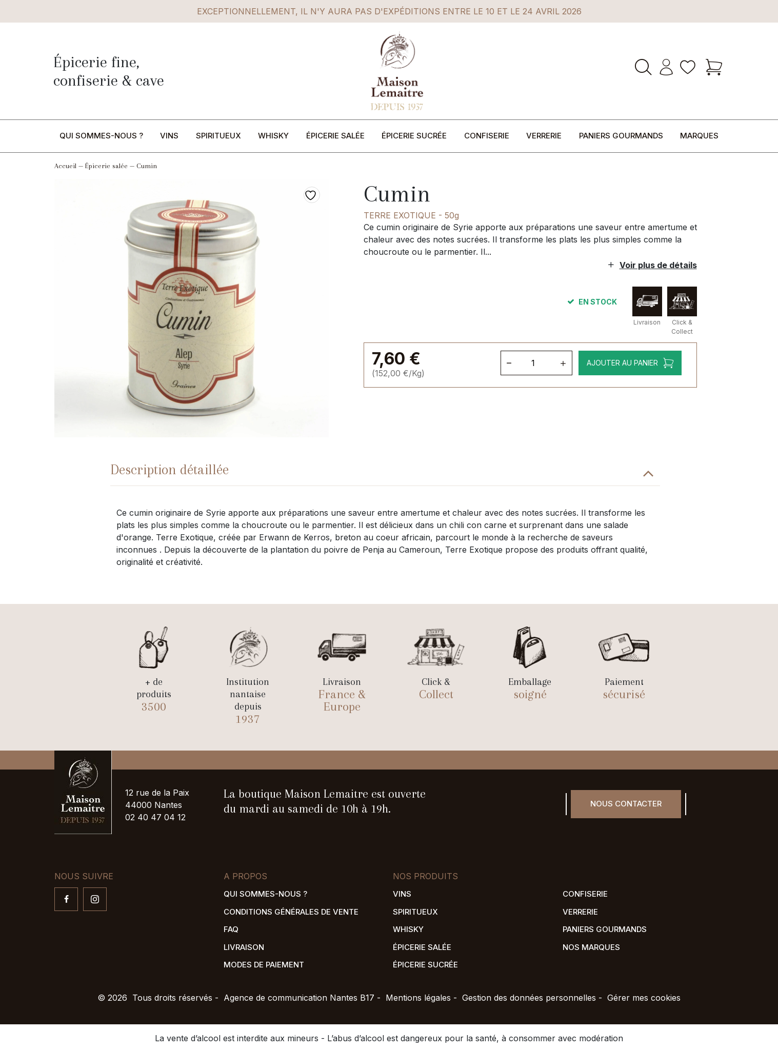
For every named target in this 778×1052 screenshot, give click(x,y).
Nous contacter (626, 803)
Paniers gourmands (621, 135)
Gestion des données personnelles (529, 998)
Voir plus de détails (658, 265)
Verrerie (544, 135)
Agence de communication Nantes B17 (299, 998)
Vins (169, 135)
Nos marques (591, 947)
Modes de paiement (264, 964)
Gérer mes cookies (644, 998)
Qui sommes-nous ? (101, 135)
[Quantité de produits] (535, 363)
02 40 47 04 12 (155, 817)
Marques (699, 135)
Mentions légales (418, 998)
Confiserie (486, 135)
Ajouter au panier (621, 362)
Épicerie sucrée (414, 135)
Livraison (244, 947)
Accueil (65, 166)
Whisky (273, 135)
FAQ (231, 929)
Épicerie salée (335, 135)
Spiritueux (218, 135)
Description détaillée (169, 469)
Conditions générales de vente (291, 912)
